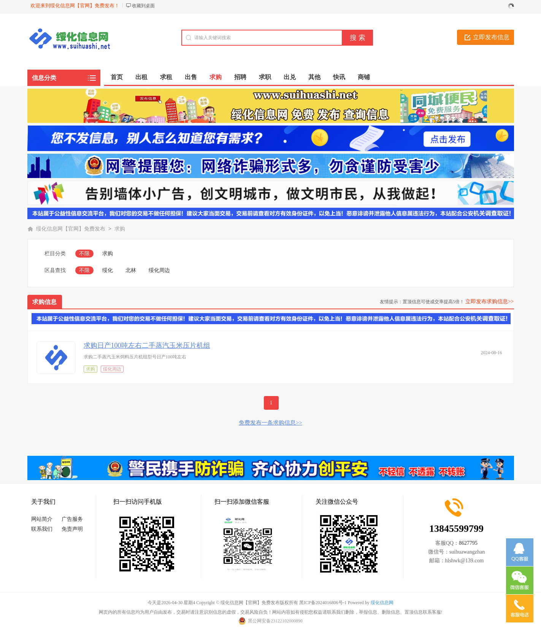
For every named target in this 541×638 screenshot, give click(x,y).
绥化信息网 (382, 602)
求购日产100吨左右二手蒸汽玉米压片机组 (147, 345)
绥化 (107, 270)
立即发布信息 (491, 37)
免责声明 (72, 529)
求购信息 (44, 302)
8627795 (468, 543)
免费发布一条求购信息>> (270, 423)
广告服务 (72, 519)
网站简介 (41, 519)
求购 (119, 229)
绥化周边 (159, 270)
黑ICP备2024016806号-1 (323, 602)
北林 (130, 270)
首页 (117, 77)
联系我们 (41, 529)
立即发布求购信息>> (489, 301)
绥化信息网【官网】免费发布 (70, 229)
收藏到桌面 (143, 5)
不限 (84, 253)
